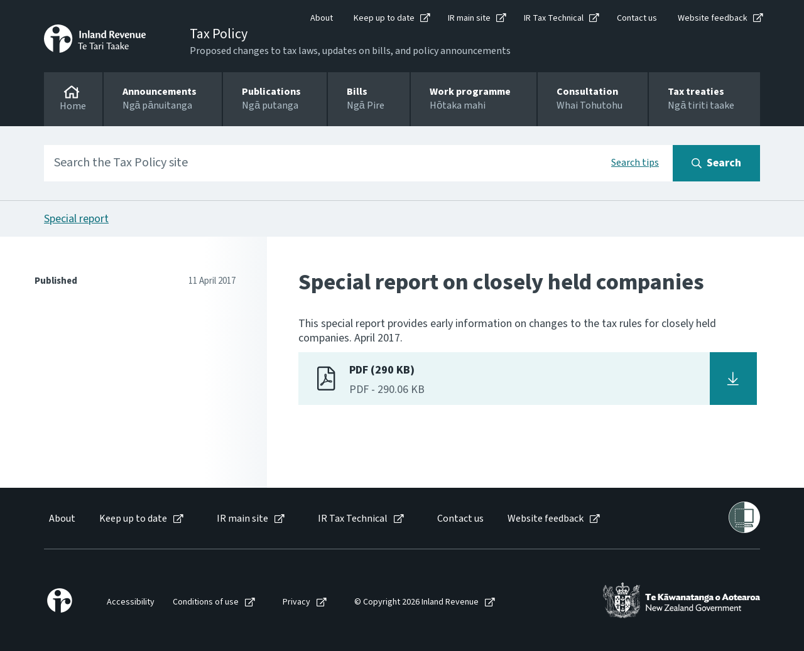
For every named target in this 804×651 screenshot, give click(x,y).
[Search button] (716, 163)
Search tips (635, 162)
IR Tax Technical (554, 18)
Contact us (637, 18)
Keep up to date (384, 18)
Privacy (296, 602)
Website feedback (712, 18)
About (321, 18)
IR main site (469, 18)
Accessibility (131, 602)
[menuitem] (61, 519)
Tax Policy (218, 34)
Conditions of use (206, 602)
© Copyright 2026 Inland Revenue (416, 602)
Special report (76, 219)
